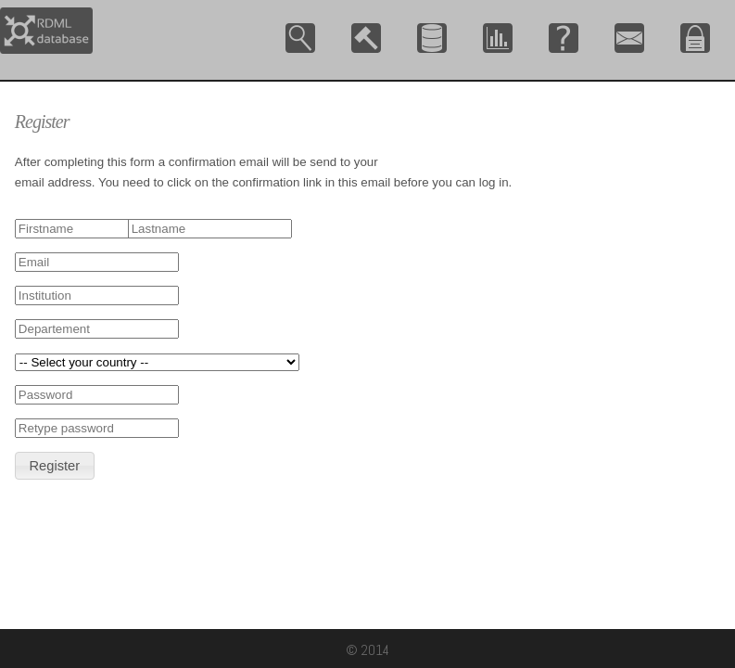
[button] (55, 466)
